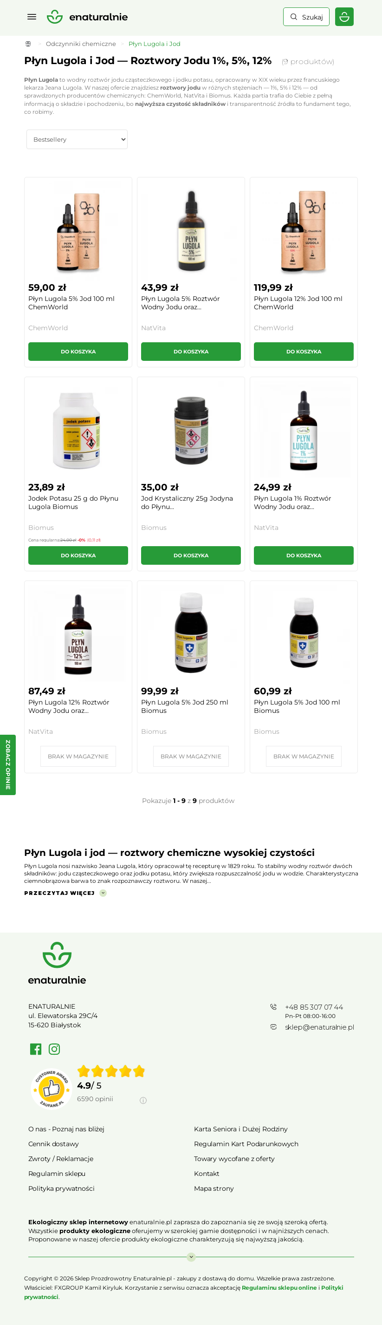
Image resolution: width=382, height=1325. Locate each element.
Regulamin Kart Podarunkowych (246, 1144)
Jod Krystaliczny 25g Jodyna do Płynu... (187, 502)
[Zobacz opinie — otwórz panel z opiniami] (8, 765)
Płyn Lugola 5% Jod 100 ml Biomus (297, 706)
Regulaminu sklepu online (279, 1287)
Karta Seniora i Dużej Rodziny (241, 1129)
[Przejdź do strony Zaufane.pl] (51, 1089)
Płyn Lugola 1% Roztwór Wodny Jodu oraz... (292, 502)
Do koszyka (78, 351)
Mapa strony (213, 1188)
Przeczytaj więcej (59, 893)
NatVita (153, 328)
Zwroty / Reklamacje (60, 1159)
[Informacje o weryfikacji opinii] (112, 1109)
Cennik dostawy (53, 1144)
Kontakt (207, 1173)
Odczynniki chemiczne (81, 43)
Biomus (41, 527)
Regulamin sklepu (57, 1173)
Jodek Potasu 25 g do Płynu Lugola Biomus (73, 502)
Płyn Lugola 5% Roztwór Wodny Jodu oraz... (180, 302)
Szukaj (312, 17)
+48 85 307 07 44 (314, 1007)
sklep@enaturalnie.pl (319, 1027)
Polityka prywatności (61, 1188)
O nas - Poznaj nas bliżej (66, 1129)
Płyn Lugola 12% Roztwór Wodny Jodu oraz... (69, 706)
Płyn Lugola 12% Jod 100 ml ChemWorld (298, 302)
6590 (95, 1099)
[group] (112, 1088)
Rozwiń (191, 1252)
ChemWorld (48, 328)
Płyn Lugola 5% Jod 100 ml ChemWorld (71, 302)
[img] (111, 1070)
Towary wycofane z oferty (234, 1159)
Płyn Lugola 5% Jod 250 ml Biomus (184, 706)
